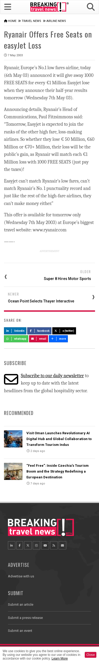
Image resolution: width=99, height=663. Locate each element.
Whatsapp (16, 339)
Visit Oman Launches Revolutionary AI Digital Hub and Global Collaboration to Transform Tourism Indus (59, 439)
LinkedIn (15, 331)
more (58, 339)
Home (12, 21)
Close (90, 655)
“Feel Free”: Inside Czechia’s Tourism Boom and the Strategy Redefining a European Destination (57, 471)
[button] (91, 7)
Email (38, 339)
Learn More (59, 658)
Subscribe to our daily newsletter (52, 376)
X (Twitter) (64, 331)
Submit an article (20, 604)
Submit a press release (25, 618)
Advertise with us (21, 576)
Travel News (31, 21)
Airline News (56, 21)
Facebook (39, 331)
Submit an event (20, 631)
